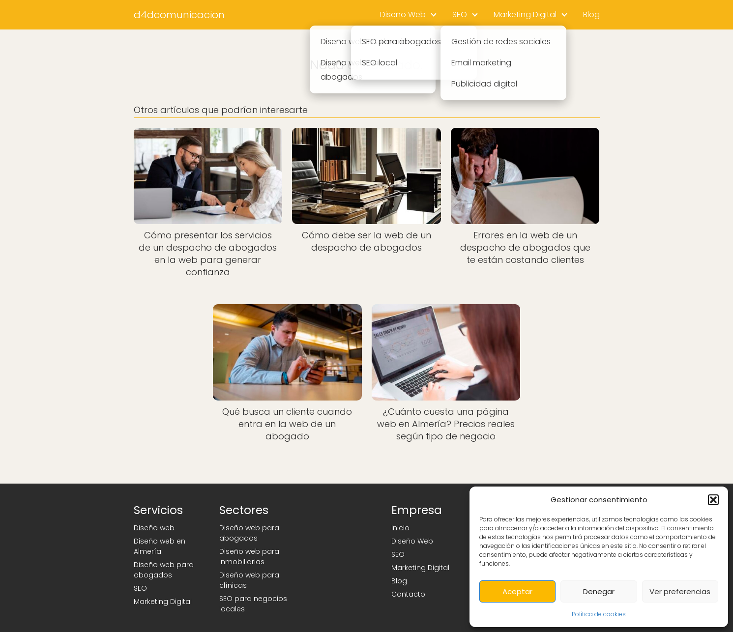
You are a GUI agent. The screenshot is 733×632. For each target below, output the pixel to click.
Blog (591, 14)
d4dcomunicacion (179, 15)
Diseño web (154, 528)
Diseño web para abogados (164, 570)
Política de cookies (599, 614)
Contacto (408, 594)
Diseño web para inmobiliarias (249, 556)
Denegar (599, 591)
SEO (459, 14)
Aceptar (517, 591)
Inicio (400, 528)
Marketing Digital (525, 14)
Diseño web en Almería (159, 546)
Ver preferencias (679, 591)
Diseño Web (403, 14)
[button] (713, 500)
